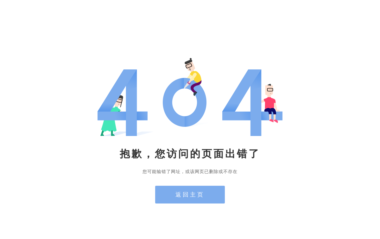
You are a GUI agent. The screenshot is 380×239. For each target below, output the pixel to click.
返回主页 (190, 194)
